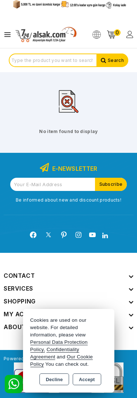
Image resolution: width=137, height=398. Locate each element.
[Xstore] (46, 35)
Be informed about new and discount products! (68, 200)
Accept (87, 379)
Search (116, 60)
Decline (54, 379)
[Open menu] (9, 34)
